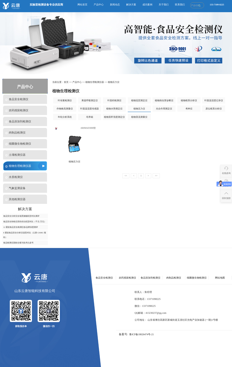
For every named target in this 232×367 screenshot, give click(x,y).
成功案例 (147, 4)
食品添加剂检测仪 (18, 121)
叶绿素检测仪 (65, 100)
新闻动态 (115, 4)
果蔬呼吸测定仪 (90, 100)
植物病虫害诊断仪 (164, 100)
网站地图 (220, 277)
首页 (66, 82)
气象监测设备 (15, 188)
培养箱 (89, 117)
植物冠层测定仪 (139, 100)
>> (156, 176)
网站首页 (82, 4)
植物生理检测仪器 (18, 166)
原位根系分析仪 (214, 108)
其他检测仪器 (15, 199)
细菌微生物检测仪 (18, 143)
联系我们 (180, 4)
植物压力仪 (113, 82)
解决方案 (131, 4)
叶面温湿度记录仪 (213, 100)
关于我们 (164, 4)
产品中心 (99, 4)
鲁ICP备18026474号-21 (141, 334)
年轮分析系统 (65, 117)
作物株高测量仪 (65, 108)
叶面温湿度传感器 (89, 108)
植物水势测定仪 (114, 108)
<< (126, 176)
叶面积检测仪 (114, 100)
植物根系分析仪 (189, 100)
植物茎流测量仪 (139, 117)
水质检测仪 (14, 177)
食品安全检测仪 (16, 99)
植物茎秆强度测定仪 (114, 117)
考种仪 (188, 108)
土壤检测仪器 (15, 154)
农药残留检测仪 (16, 110)
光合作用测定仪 (164, 108)
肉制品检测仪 (15, 132)
